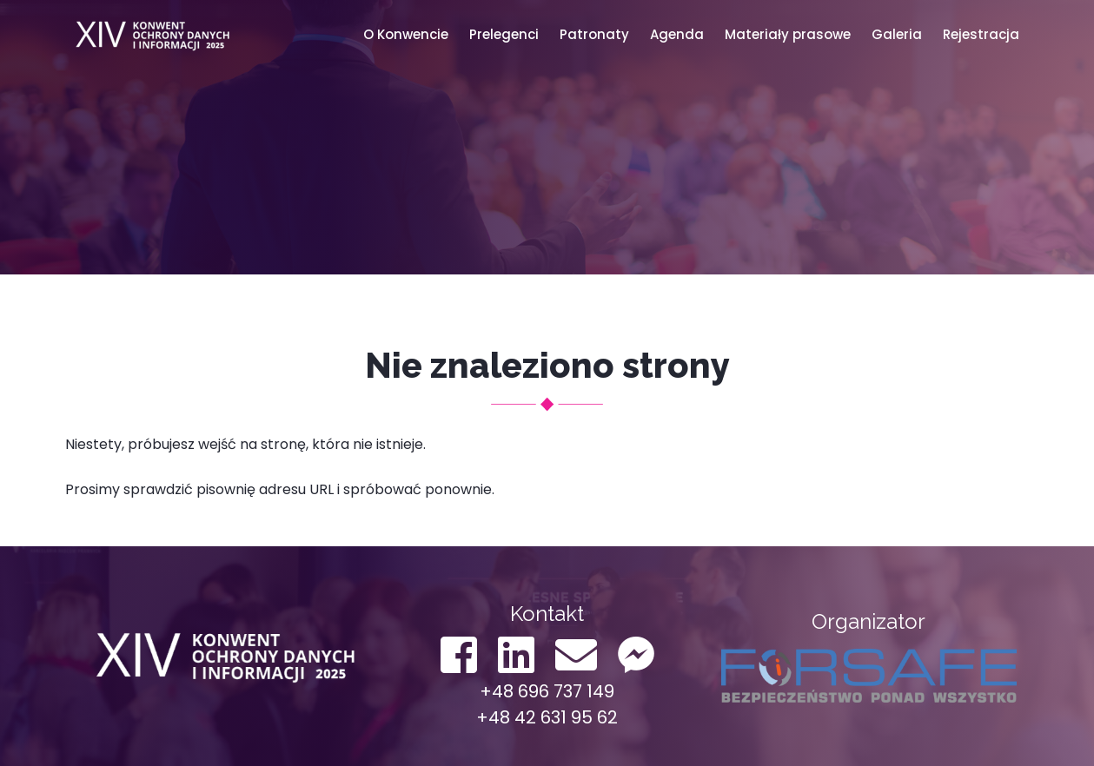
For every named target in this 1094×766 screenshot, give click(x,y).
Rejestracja (981, 34)
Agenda (677, 34)
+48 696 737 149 (547, 691)
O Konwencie (405, 34)
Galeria (897, 34)
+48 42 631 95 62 (547, 717)
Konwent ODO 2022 (152, 34)
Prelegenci (504, 34)
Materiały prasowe (788, 34)
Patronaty (594, 34)
